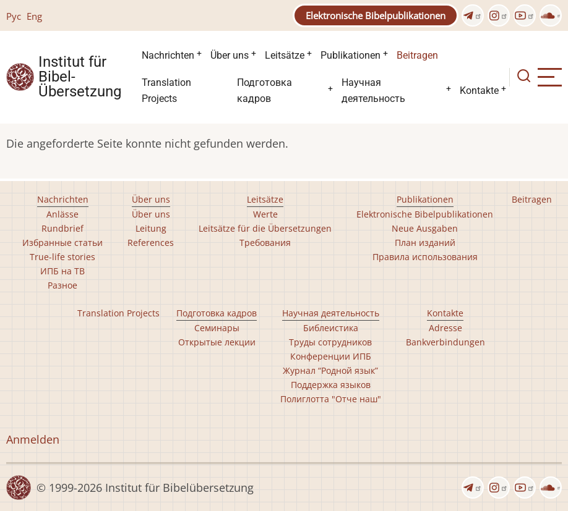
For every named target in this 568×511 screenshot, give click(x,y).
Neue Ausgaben (425, 228)
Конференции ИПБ (330, 356)
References (150, 242)
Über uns (229, 55)
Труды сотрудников (330, 342)
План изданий (425, 242)
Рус (13, 16)
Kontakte (479, 90)
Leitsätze (284, 55)
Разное (62, 285)
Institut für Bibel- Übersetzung (79, 77)
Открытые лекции (217, 342)
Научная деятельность (373, 90)
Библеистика (330, 328)
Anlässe (62, 214)
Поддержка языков (331, 385)
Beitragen (417, 55)
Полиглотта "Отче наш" (330, 399)
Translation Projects (166, 90)
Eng (34, 16)
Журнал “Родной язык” (330, 370)
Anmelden (32, 439)
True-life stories (62, 257)
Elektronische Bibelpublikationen (375, 15)
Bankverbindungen (445, 342)
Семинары (216, 328)
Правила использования (425, 257)
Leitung (151, 228)
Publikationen (351, 55)
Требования (265, 242)
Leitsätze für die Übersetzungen (265, 228)
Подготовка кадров (264, 90)
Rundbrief (62, 228)
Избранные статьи (62, 242)
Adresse (445, 328)
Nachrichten (168, 55)
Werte (265, 214)
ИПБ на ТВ (62, 271)
